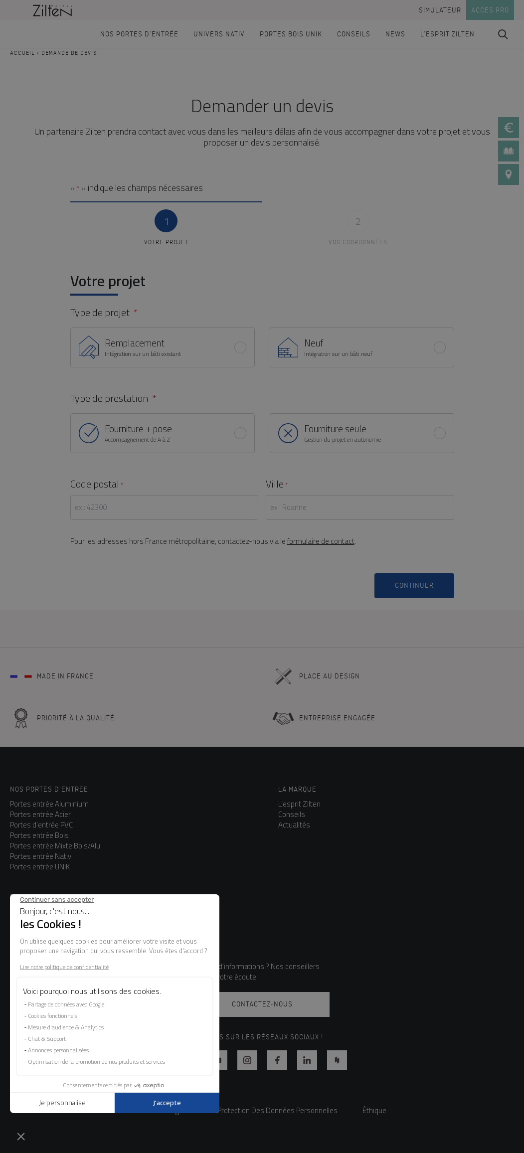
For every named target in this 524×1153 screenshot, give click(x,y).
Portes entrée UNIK (40, 866)
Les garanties (31, 925)
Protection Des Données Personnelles (277, 1110)
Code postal (96, 484)
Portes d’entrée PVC (41, 825)
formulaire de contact (320, 541)
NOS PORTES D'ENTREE (49, 789)
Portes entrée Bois (39, 835)
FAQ (16, 915)
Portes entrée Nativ (40, 856)
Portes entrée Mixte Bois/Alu (55, 845)
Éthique (374, 1110)
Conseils (291, 814)
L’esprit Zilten (299, 804)
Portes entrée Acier (40, 814)
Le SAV (21, 936)
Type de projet (100, 313)
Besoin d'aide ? (37, 897)
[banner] (52, 10)
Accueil (22, 53)
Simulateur (440, 10)
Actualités (294, 825)
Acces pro (490, 10)
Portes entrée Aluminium (49, 804)
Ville (277, 484)
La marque (297, 789)
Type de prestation (109, 398)
